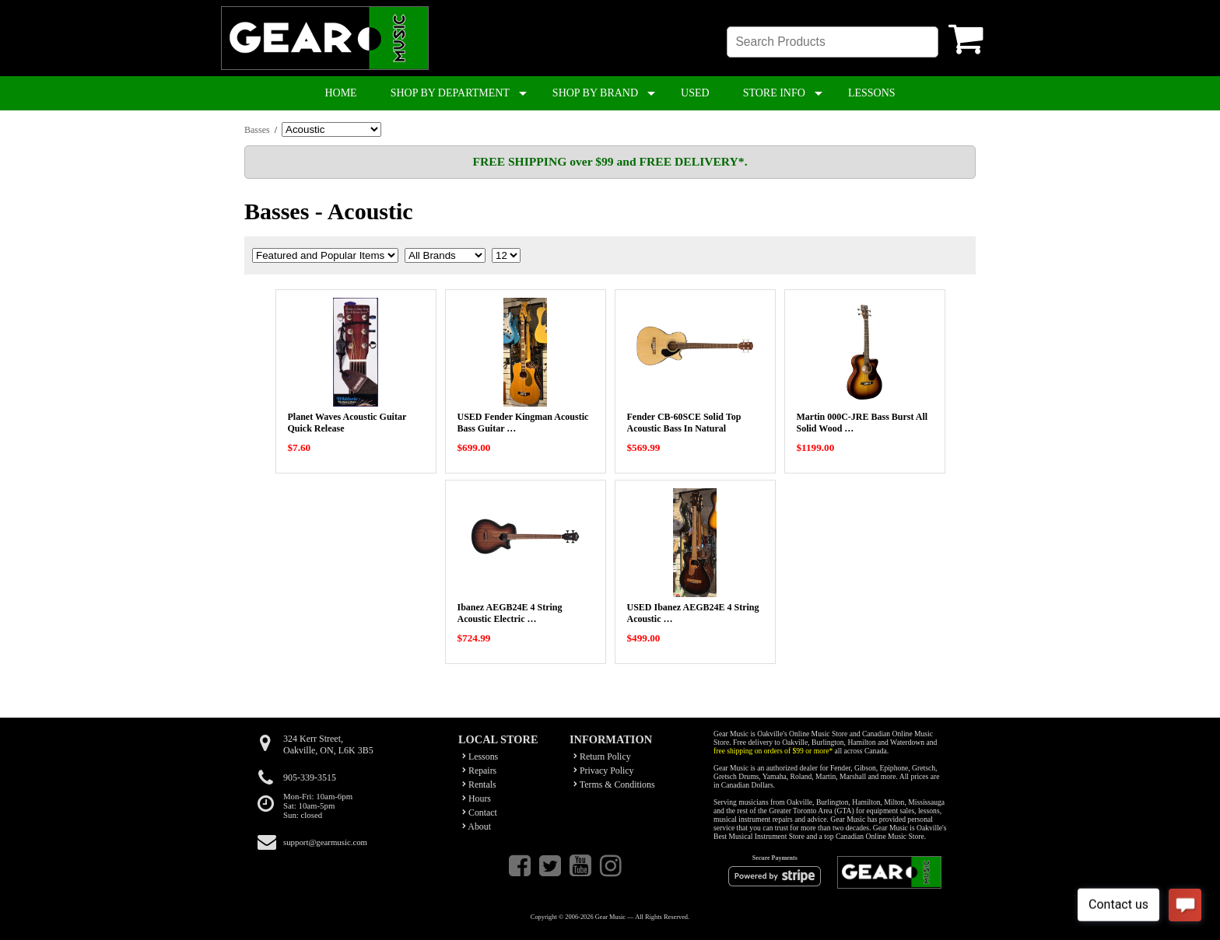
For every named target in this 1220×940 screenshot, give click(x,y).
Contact (479, 812)
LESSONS (872, 93)
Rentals (479, 784)
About (476, 826)
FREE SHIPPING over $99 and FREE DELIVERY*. (609, 161)
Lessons (480, 756)
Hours (476, 798)
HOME (340, 93)
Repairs (479, 770)
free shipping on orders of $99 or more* (773, 750)
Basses (257, 129)
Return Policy (602, 756)
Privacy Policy (603, 770)
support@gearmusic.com (325, 842)
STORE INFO (774, 93)
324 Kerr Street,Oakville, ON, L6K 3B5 (328, 744)
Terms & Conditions (614, 784)
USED (695, 93)
